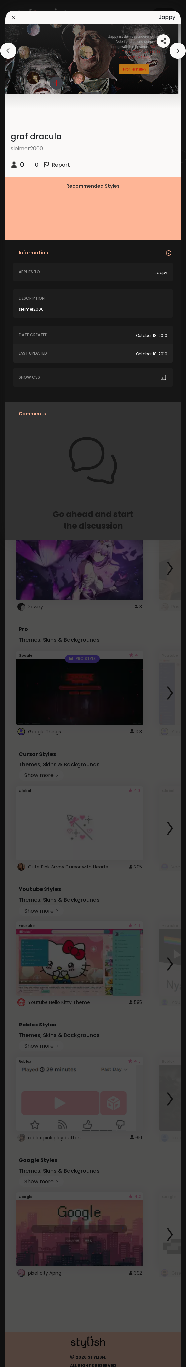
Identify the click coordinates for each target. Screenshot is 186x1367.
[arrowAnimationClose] (8, 50)
